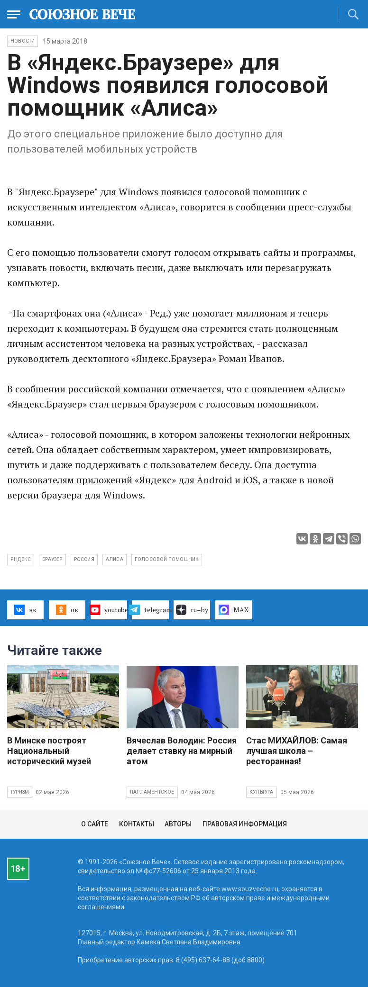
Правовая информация (244, 824)
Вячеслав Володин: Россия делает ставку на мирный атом (182, 750)
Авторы (178, 824)
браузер (52, 559)
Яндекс (20, 559)
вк (25, 610)
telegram (150, 610)
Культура (261, 792)
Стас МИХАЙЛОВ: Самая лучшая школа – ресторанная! (296, 750)
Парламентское (152, 792)
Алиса (114, 559)
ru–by (192, 610)
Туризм (19, 792)
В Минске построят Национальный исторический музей (49, 750)
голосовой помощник (167, 559)
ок (67, 610)
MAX (233, 610)
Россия (84, 559)
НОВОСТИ (22, 41)
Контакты (136, 824)
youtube (109, 610)
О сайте (94, 824)
